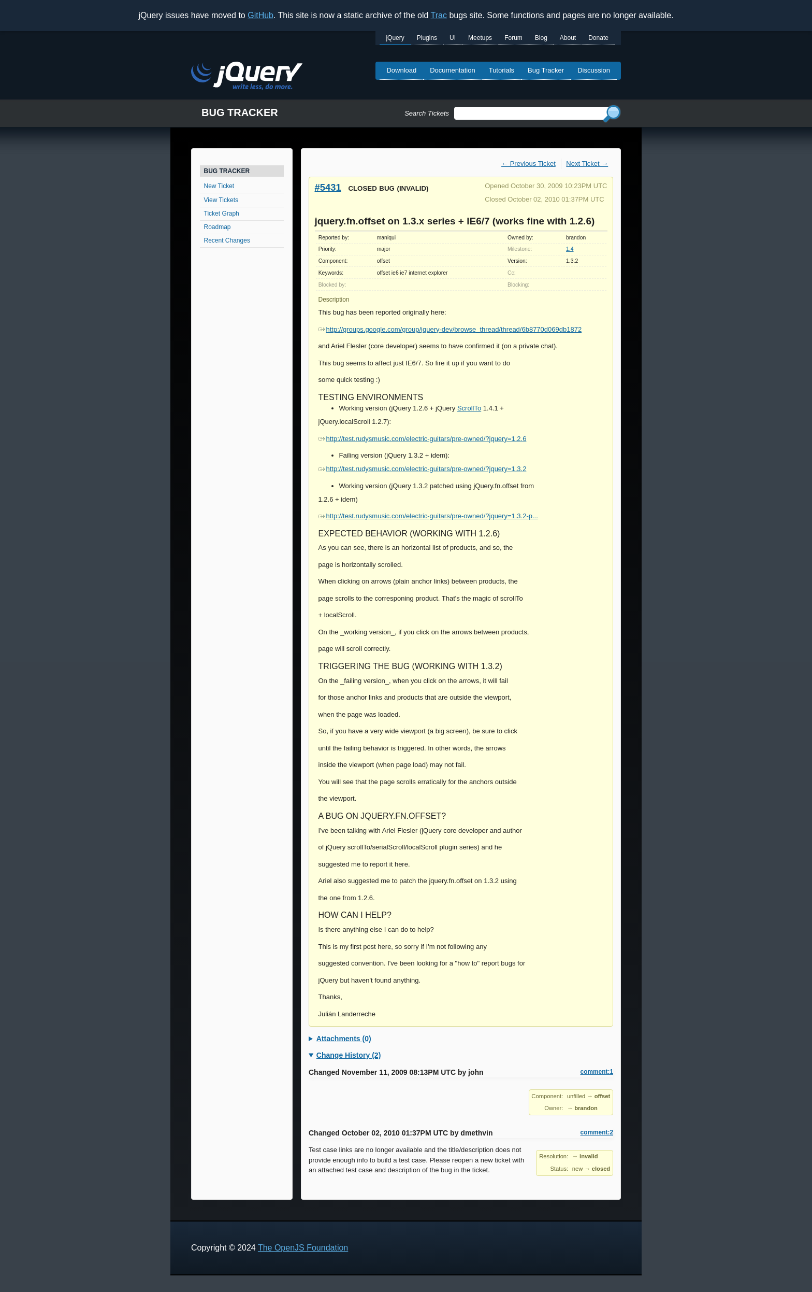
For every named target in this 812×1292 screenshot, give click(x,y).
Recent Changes (227, 240)
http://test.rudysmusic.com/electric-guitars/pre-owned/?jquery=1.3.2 (422, 469)
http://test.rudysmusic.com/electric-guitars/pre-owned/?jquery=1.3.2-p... (428, 516)
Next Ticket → (587, 163)
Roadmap (217, 227)
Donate (598, 37)
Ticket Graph (221, 213)
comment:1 (597, 1071)
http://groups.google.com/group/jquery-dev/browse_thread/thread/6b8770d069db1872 (450, 329)
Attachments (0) (343, 1038)
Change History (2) (348, 1055)
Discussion (593, 70)
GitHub (260, 15)
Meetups (480, 37)
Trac (439, 15)
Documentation (452, 70)
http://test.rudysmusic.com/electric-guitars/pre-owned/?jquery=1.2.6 (422, 439)
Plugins (427, 37)
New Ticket (219, 186)
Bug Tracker (546, 70)
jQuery (395, 37)
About (568, 37)
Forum (513, 37)
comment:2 (597, 1132)
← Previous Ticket (528, 163)
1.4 (569, 249)
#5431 (328, 187)
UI (453, 37)
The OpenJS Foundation (303, 1247)
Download (401, 70)
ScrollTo (469, 408)
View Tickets (221, 200)
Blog (541, 37)
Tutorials (501, 70)
